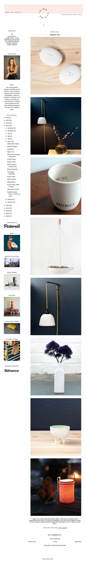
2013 (7, 125)
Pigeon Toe (10, 152)
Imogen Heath (11, 162)
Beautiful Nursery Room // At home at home (13, 194)
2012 (7, 205)
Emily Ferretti (11, 176)
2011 (7, 208)
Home (55, 541)
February (10, 199)
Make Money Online (48, 559)
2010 (7, 211)
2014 (7, 123)
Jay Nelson (10, 149)
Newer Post (32, 541)
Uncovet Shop (11, 159)
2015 (7, 120)
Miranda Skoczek (12, 169)
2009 (7, 213)
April (9, 139)
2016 (7, 117)
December (10, 128)
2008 (7, 216)
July (8, 133)
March (9, 141)
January (10, 202)
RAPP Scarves (11, 179)
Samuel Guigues (12, 146)
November (10, 131)
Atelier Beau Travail (13, 144)
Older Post (78, 541)
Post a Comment (55, 539)
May (8, 136)
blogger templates (37, 559)
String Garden (11, 182)
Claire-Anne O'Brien (13, 189)
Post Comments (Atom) (59, 545)
